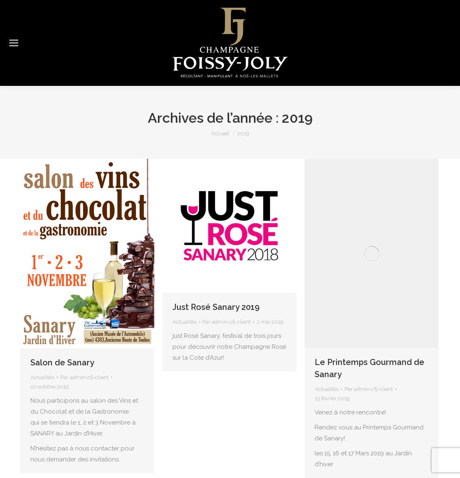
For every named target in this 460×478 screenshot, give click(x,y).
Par (84, 377)
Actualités (42, 377)
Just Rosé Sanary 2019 (216, 307)
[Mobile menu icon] (13, 43)
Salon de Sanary (62, 362)
